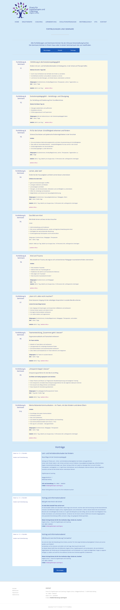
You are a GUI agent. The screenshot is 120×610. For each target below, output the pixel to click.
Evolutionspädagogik (68, 22)
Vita (95, 22)
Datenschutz (15, 594)
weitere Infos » (49, 88)
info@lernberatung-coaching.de (58, 597)
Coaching (39, 22)
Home (17, 22)
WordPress (69, 606)
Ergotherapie (27, 22)
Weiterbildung (85, 22)
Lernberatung (51, 22)
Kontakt (103, 22)
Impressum (15, 592)
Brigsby (60, 606)
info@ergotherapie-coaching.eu (54, 485)
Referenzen (15, 590)
